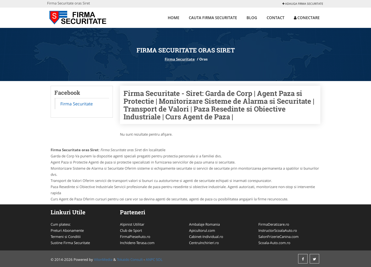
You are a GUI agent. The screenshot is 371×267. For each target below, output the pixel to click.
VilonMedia (103, 259)
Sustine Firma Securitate (70, 242)
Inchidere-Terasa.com (137, 242)
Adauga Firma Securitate (302, 4)
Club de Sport (131, 230)
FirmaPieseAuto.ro (135, 236)
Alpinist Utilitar (132, 224)
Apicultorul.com (202, 230)
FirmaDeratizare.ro (273, 224)
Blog (252, 17)
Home (173, 17)
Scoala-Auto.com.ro (274, 242)
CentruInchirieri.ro (204, 242)
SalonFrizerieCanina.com (278, 236)
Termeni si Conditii (66, 236)
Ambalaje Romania (204, 224)
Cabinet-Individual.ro (206, 236)
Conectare (307, 17)
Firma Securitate (180, 59)
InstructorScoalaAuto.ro (277, 230)
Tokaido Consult (130, 259)
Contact (275, 17)
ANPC (150, 259)
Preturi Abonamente (67, 230)
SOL (159, 259)
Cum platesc (61, 224)
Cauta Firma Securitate (213, 17)
